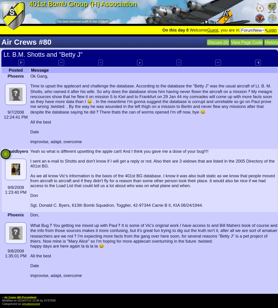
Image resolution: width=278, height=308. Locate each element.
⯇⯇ (61, 62)
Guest (212, 30)
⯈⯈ (218, 62)
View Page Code (246, 42)
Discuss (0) (218, 42)
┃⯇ (21, 62)
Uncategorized (31, 303)
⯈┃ (258, 62)
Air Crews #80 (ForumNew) (20, 297)
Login (271, 30)
